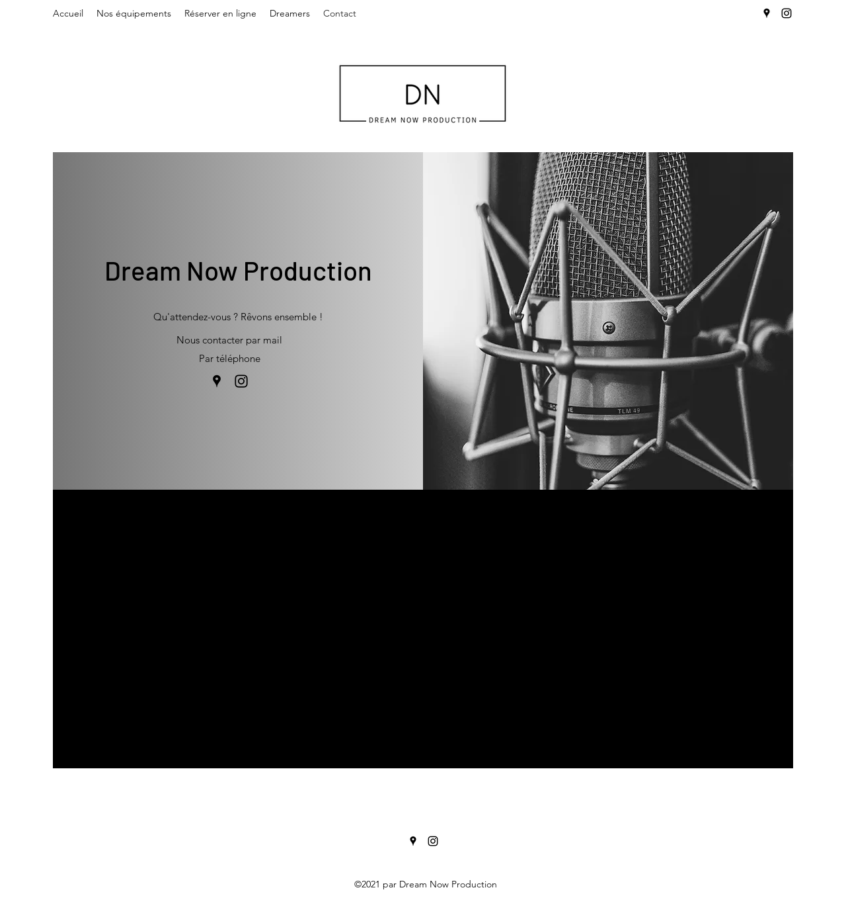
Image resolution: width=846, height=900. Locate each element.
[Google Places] (766, 13)
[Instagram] (786, 13)
